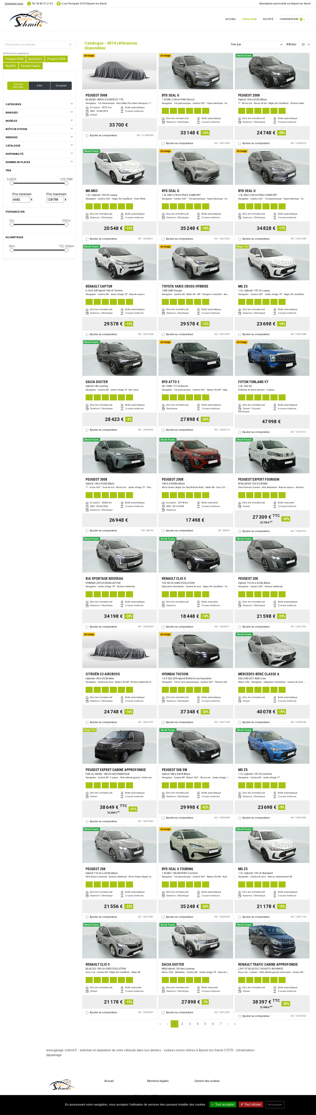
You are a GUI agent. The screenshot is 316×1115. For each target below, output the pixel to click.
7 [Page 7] (220, 1024)
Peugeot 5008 (14, 58)
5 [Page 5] (205, 1024)
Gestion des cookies (207, 1081)
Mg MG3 (10, 66)
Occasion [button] (61, 85)
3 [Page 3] (190, 1024)
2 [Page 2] (182, 1024)
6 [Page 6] (213, 1024)
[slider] (12, 183)
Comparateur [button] (291, 19)
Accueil (230, 19)
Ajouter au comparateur (103, 135)
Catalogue (249, 19)
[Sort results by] (263, 44)
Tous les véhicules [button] (17, 85)
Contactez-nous (14, 3)
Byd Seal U (35, 58)
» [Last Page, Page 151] (235, 1024)
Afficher (291, 44)
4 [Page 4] (198, 1024)
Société (268, 19)
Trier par (236, 44)
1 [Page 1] (175, 1024)
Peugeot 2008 (56, 58)
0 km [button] (39, 85)
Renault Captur (30, 66)
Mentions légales (158, 1081)
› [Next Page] (227, 1024)
